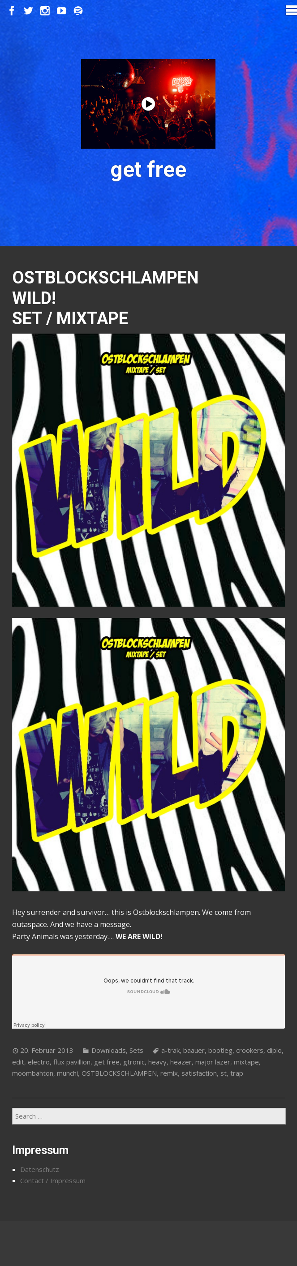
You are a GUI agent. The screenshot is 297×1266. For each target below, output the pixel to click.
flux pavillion (71, 1061)
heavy (157, 1061)
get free (107, 1061)
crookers (249, 1050)
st (223, 1073)
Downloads (108, 1050)
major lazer (212, 1061)
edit (18, 1061)
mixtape (246, 1061)
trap (236, 1073)
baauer (194, 1050)
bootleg (220, 1050)
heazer (181, 1061)
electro (39, 1061)
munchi (67, 1073)
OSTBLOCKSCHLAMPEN (119, 1073)
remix (169, 1073)
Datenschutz (39, 1169)
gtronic (134, 1061)
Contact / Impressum (53, 1180)
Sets (136, 1050)
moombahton (32, 1073)
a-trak (170, 1050)
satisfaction (199, 1073)
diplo (274, 1050)
